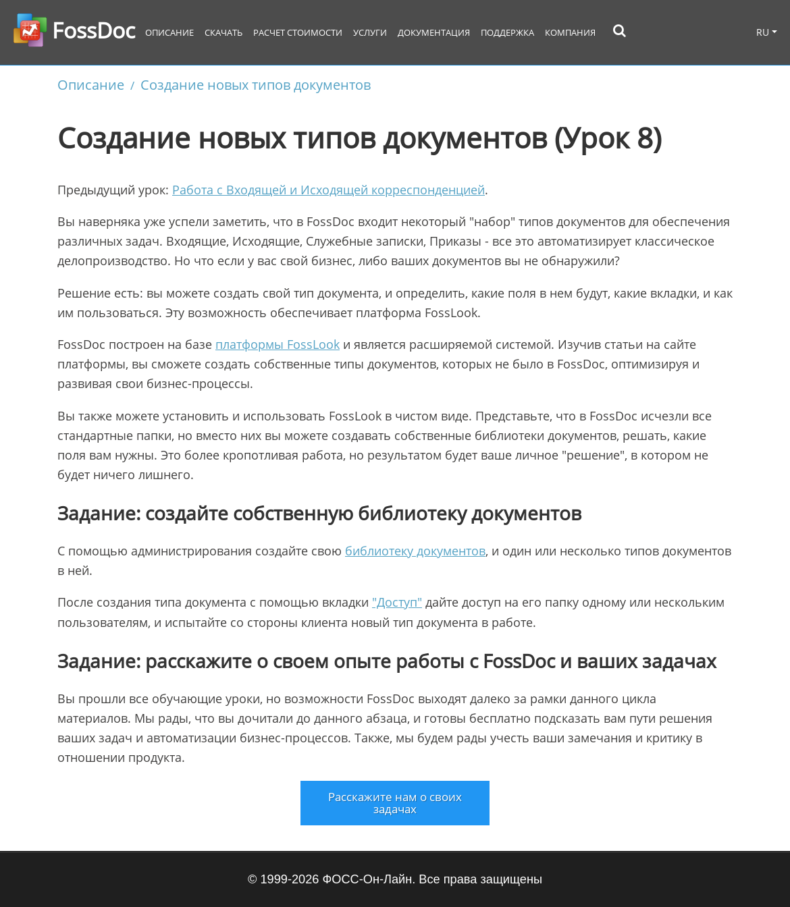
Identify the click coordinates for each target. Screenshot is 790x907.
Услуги (370, 32)
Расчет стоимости (297, 32)
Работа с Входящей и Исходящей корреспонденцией (328, 190)
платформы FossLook (277, 344)
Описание (169, 32)
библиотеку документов (415, 551)
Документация (434, 32)
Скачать (223, 32)
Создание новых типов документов (255, 84)
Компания (570, 32)
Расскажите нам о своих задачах (395, 803)
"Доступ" (397, 602)
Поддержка (507, 32)
